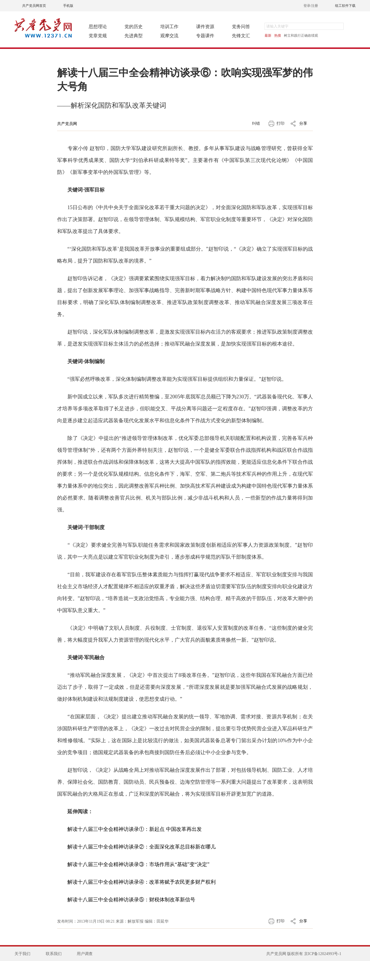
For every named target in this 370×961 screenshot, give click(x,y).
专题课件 (205, 35)
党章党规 (98, 35)
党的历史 (133, 26)
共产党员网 (67, 124)
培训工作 (169, 26)
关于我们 (22, 954)
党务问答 (241, 26)
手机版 (68, 6)
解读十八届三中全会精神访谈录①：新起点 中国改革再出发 (134, 829)
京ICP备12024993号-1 (322, 954)
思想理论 (98, 26)
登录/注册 (311, 6)
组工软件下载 (345, 6)
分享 (303, 123)
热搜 (277, 36)
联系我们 (54, 954)
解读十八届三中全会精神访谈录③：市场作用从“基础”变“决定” (138, 864)
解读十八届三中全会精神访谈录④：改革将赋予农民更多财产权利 (141, 882)
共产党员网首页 (34, 6)
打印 (280, 123)
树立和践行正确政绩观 (301, 36)
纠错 (256, 123)
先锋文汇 (241, 35)
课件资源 (205, 26)
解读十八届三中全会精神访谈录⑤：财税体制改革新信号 (131, 899)
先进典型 (133, 35)
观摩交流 (169, 35)
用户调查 (85, 954)
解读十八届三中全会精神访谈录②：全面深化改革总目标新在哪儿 (141, 847)
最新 (268, 36)
